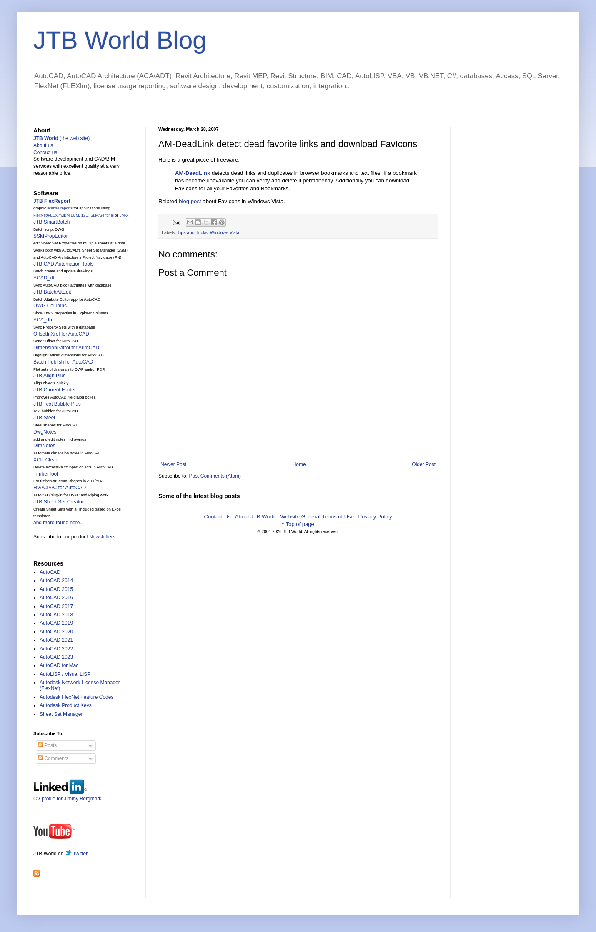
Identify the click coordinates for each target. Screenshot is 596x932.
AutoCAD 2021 (56, 640)
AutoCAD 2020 (56, 632)
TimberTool (45, 474)
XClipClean (45, 460)
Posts (47, 745)
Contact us (45, 152)
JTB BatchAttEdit (52, 292)
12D (84, 215)
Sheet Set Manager (61, 714)
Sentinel (107, 215)
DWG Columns (50, 306)
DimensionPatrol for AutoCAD (66, 348)
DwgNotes (44, 432)
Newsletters (102, 537)
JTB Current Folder (54, 390)
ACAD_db (44, 278)
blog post (190, 201)
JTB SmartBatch (51, 222)
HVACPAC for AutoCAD (59, 488)
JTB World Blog (120, 40)
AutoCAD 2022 (56, 649)
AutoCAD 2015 (56, 589)
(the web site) (61, 138)
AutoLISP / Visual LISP (65, 674)
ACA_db (42, 320)
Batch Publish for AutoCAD (63, 362)
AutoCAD (50, 572)
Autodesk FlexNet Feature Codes (76, 697)
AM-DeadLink (192, 173)
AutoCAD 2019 (56, 623)
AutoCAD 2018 (56, 615)
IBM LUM (71, 215)
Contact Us (217, 516)
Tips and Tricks (193, 232)
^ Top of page (298, 524)
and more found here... (58, 523)
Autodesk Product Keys (66, 705)
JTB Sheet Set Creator (58, 502)
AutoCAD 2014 (56, 580)
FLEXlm (55, 215)
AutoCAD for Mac (59, 665)
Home (299, 464)
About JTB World (255, 516)
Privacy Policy (375, 516)
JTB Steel (44, 418)
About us (43, 145)
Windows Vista (225, 232)
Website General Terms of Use (317, 516)
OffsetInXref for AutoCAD (61, 334)
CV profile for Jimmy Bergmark (67, 795)
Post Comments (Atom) (215, 476)
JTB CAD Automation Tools (63, 264)
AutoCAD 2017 (56, 606)
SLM (94, 215)
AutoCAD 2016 (56, 598)
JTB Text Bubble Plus (57, 404)
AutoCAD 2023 (56, 657)
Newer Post (173, 464)
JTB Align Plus (49, 376)
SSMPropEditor (50, 236)
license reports (60, 208)
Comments (53, 758)
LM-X (123, 215)
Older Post (424, 464)
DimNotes (44, 446)
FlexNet (40, 215)
